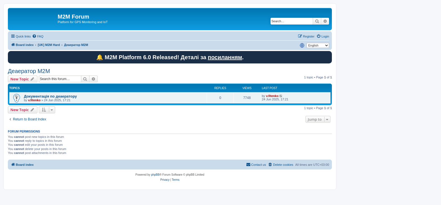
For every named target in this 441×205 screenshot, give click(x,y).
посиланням (225, 57)
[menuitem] (37, 36)
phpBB (155, 174)
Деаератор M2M (29, 71)
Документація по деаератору (50, 96)
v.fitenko (34, 100)
